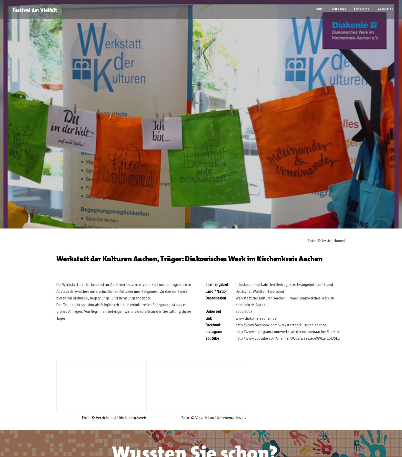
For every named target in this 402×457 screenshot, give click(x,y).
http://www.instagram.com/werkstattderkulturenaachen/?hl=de (288, 332)
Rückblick (361, 9)
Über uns (339, 9)
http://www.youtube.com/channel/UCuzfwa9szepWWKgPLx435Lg (288, 338)
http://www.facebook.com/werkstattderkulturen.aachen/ (281, 325)
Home (320, 9)
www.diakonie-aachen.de (256, 318)
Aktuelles (385, 9)
